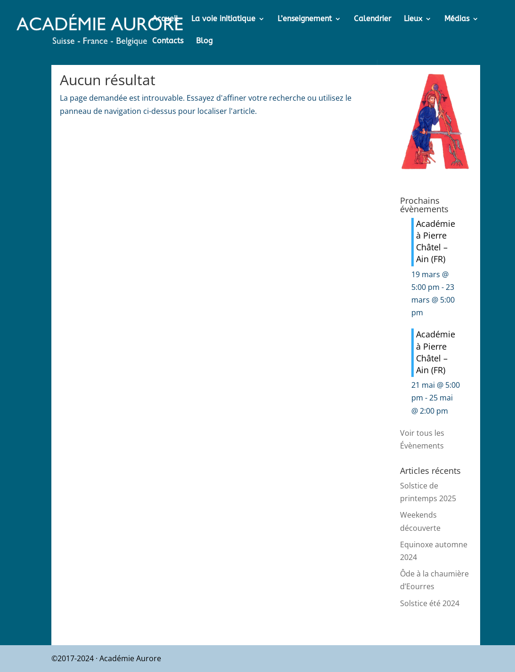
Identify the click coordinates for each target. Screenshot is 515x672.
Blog (204, 41)
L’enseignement (305, 19)
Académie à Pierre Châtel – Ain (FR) (435, 241)
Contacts (167, 41)
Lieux (413, 19)
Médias (456, 19)
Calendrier (372, 19)
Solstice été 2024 (429, 603)
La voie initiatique (223, 19)
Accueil (165, 19)
